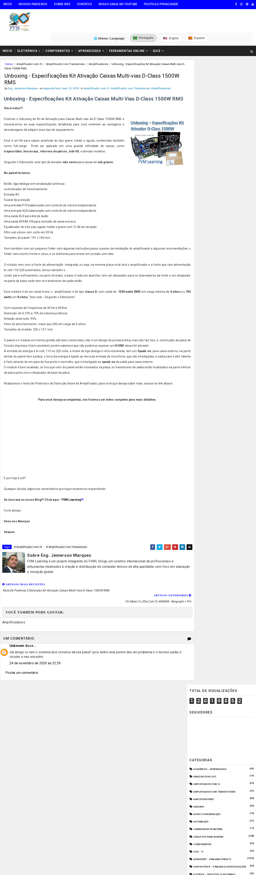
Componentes (57, 33)
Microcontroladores (207, 300)
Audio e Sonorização (206, 173)
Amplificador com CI (29, 47)
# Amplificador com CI (28, 554)
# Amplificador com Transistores (66, 554)
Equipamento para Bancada (210, 248)
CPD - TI (198, 210)
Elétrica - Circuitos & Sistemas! (214, 233)
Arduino (198, 165)
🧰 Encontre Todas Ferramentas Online (30, 715)
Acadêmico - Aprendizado (209, 128)
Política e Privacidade (161, 4)
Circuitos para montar (208, 195)
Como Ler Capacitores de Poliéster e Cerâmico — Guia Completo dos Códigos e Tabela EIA (231, 427)
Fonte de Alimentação (207, 270)
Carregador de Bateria (207, 188)
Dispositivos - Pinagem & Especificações (219, 225)
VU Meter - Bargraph (206, 330)
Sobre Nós (62, 4)
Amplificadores (98, 47)
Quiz (157, 33)
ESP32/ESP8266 (202, 255)
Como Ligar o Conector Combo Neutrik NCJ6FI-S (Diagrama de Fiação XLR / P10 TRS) (228, 371)
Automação (200, 180)
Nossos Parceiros (33, 4)
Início (7, 4)
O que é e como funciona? (209, 315)
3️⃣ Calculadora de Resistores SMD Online (32, 747)
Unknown (17, 647)
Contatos (84, 4)
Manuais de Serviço (206, 293)
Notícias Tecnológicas (208, 308)
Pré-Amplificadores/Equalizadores (216, 323)
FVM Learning (71, 507)
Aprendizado (89, 33)
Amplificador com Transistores (65, 47)
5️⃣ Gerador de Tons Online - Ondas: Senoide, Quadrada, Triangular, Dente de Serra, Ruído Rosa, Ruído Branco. (37, 771)
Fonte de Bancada (204, 278)
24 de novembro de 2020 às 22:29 (35, 665)
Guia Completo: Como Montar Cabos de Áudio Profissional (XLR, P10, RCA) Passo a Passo (230, 353)
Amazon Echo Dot (204, 135)
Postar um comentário (21, 674)
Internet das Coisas (206, 285)
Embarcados (201, 240)
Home (9, 47)
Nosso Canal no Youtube (118, 4)
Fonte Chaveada (203, 263)
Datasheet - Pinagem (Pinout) (212, 218)
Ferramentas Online (127, 33)
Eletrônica (27, 33)
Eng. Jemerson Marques (84, 796)
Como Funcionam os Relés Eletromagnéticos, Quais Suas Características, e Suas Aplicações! (230, 388)
